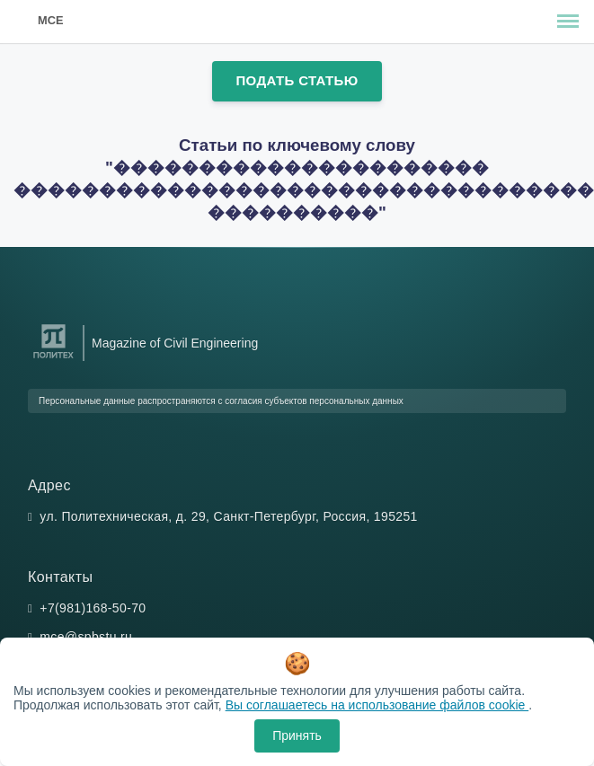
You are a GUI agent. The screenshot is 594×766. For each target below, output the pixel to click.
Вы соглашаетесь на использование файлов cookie (377, 705)
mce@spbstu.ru (86, 637)
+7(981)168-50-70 (93, 608)
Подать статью (296, 80)
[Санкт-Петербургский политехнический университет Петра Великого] (53, 358)
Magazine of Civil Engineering (175, 343)
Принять (297, 735)
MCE (50, 20)
